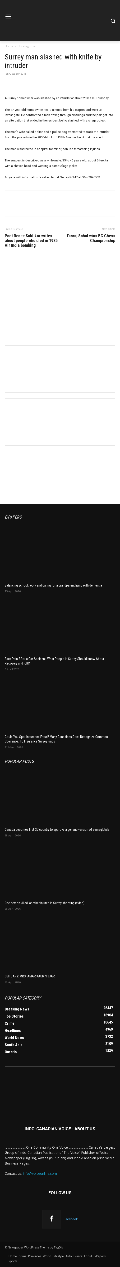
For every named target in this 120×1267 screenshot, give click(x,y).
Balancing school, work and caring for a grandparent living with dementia (53, 585)
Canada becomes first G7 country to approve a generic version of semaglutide (57, 829)
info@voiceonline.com (40, 1173)
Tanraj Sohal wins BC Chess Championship (90, 238)
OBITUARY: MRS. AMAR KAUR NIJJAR (30, 976)
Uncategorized (27, 46)
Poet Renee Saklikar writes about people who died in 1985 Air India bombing (31, 240)
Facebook (71, 1219)
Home (9, 46)
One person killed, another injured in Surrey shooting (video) (44, 903)
